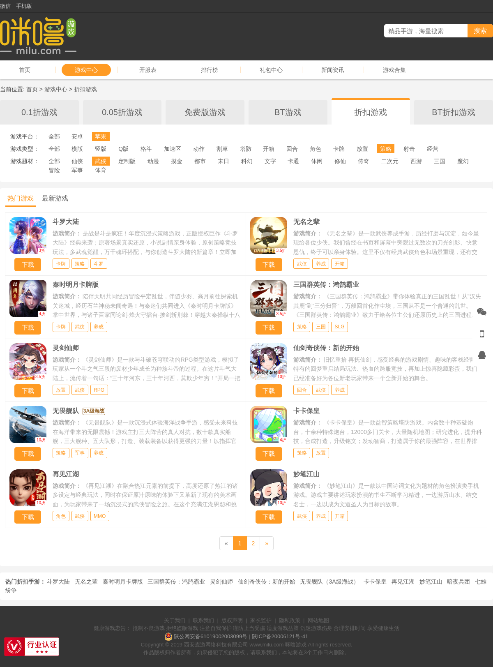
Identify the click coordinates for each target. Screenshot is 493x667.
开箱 (268, 148)
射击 (409, 148)
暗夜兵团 (458, 581)
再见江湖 (403, 581)
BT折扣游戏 (453, 112)
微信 (5, 6)
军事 (77, 170)
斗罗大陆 (58, 581)
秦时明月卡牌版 (123, 581)
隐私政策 (289, 620)
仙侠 (77, 161)
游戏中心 (86, 70)
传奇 (363, 161)
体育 (100, 170)
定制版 (127, 161)
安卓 (77, 136)
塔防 (245, 148)
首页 (24, 70)
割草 (222, 148)
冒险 (54, 170)
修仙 (340, 161)
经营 (432, 148)
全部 (54, 136)
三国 (439, 161)
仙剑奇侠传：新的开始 (266, 581)
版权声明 (232, 620)
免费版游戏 (205, 112)
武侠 (100, 161)
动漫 (153, 161)
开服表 (148, 70)
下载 (28, 264)
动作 (199, 148)
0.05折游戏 (122, 112)
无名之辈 (86, 581)
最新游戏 (55, 198)
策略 (386, 148)
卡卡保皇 (375, 581)
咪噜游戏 (295, 645)
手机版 (24, 6)
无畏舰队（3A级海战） (329, 581)
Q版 (123, 148)
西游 (416, 161)
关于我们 (174, 620)
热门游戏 (20, 198)
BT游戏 (288, 112)
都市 (200, 161)
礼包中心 (271, 70)
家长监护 (261, 620)
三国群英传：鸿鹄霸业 (176, 581)
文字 (270, 161)
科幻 (247, 161)
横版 (77, 148)
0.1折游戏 (39, 112)
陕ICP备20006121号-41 (280, 636)
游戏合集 (394, 70)
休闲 (317, 161)
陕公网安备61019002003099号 (210, 636)
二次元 (390, 161)
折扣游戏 (85, 89)
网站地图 (318, 620)
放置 (362, 148)
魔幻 (463, 161)
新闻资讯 (332, 70)
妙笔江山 (430, 581)
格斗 (146, 148)
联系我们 (203, 620)
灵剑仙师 (221, 581)
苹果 (100, 136)
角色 (315, 148)
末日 (223, 161)
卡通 (293, 161)
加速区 (172, 148)
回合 (292, 148)
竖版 (100, 148)
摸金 (176, 161)
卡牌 (339, 148)
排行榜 (209, 70)
